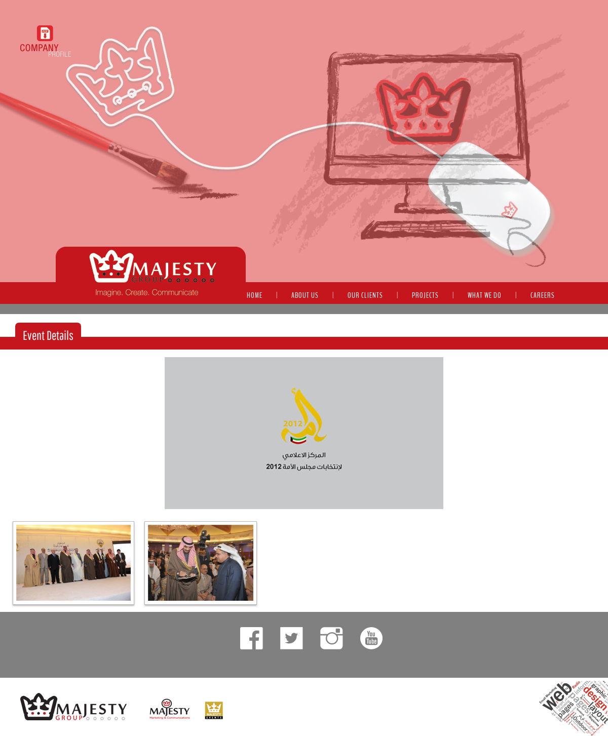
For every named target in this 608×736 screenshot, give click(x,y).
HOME (254, 295)
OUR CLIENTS (365, 295)
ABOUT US (305, 295)
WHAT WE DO (485, 295)
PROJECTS (425, 295)
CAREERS (542, 295)
